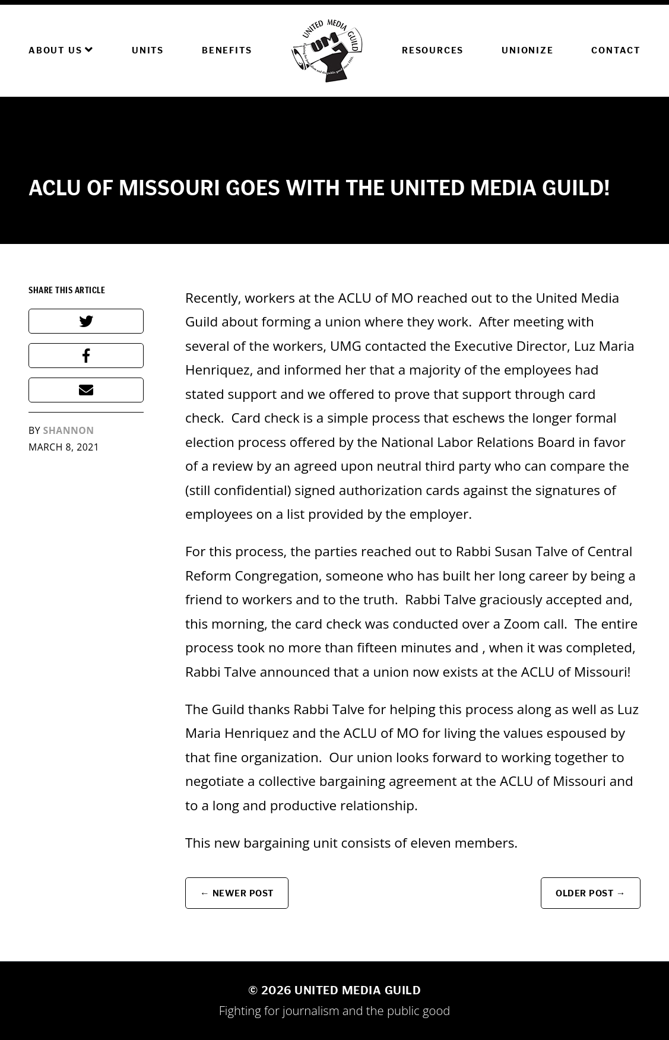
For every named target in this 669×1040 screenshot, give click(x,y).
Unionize (527, 50)
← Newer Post (237, 893)
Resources (433, 50)
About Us (61, 50)
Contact (616, 50)
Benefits (227, 50)
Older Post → (591, 893)
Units (148, 50)
